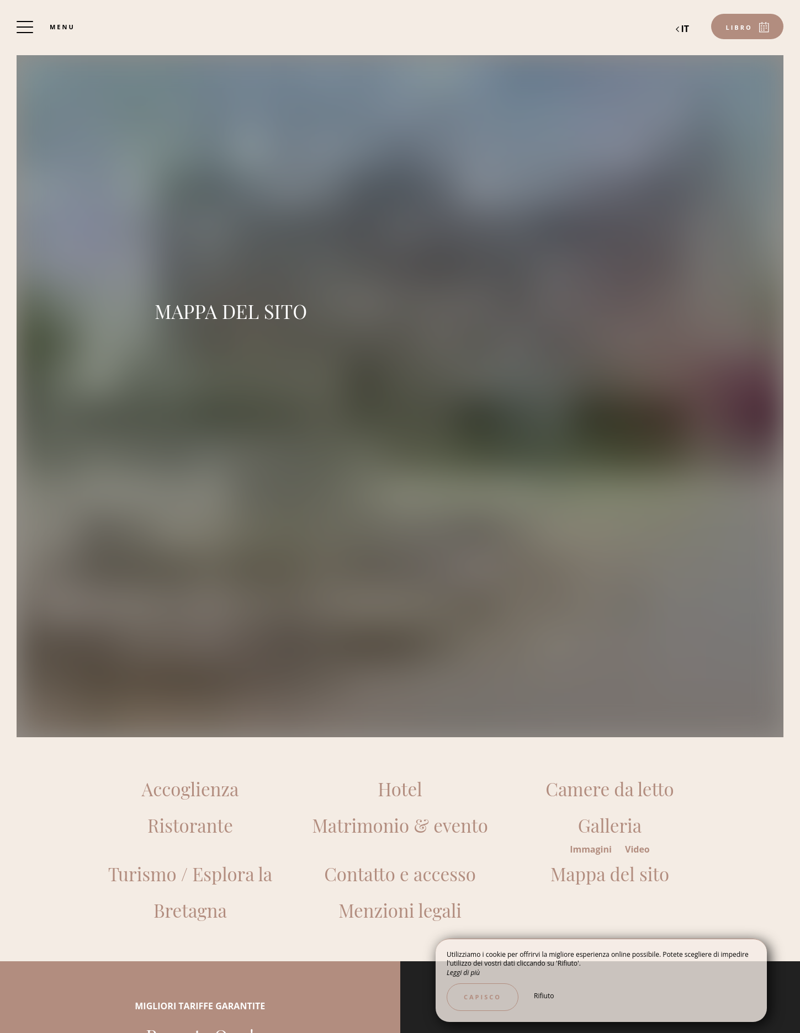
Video (637, 849)
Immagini (592, 849)
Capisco (482, 997)
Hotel (400, 788)
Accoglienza (190, 788)
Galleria (610, 825)
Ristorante (190, 825)
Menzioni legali (400, 910)
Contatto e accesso (400, 873)
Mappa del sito (609, 873)
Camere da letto (609, 788)
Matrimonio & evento (400, 825)
